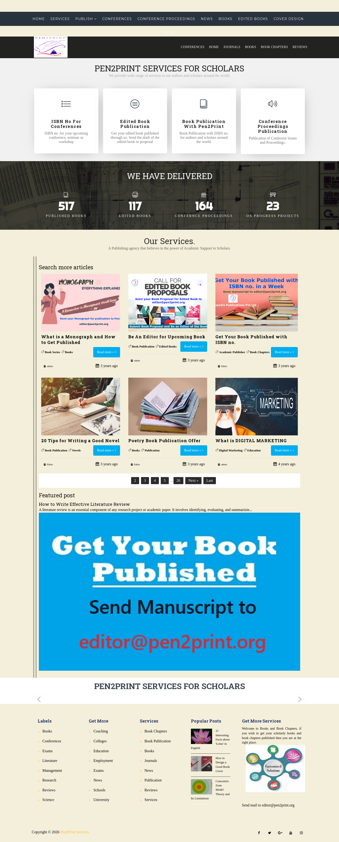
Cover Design (289, 19)
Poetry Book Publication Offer (164, 440)
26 (178, 480)
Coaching (100, 731)
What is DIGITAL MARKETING (251, 440)
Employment (103, 761)
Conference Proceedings (166, 19)
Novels (76, 450)
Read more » (105, 352)
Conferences (192, 47)
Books (250, 47)
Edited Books (253, 19)
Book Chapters (274, 47)
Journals (231, 47)
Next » (193, 480)
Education (254, 450)
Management (52, 770)
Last (209, 480)
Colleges (100, 741)
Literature (49, 761)
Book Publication (143, 346)
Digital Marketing (230, 450)
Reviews (300, 47)
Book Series (52, 352)
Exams (47, 751)
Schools (99, 790)
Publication (152, 450)
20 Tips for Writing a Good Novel (80, 440)
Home (214, 47)
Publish (84, 19)
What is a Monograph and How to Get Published (78, 339)
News (207, 19)
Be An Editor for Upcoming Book (167, 336)
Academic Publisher (232, 352)
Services (60, 19)
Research (49, 780)
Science (48, 800)
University (101, 800)
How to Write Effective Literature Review (84, 504)
